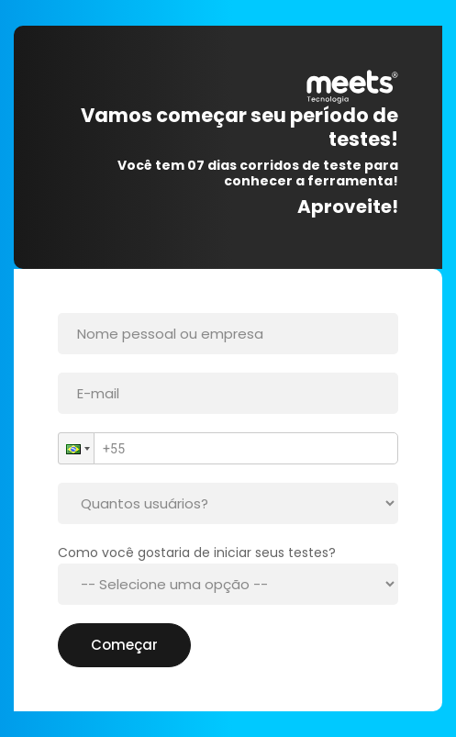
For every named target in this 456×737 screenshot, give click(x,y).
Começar (124, 644)
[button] (76, 448)
